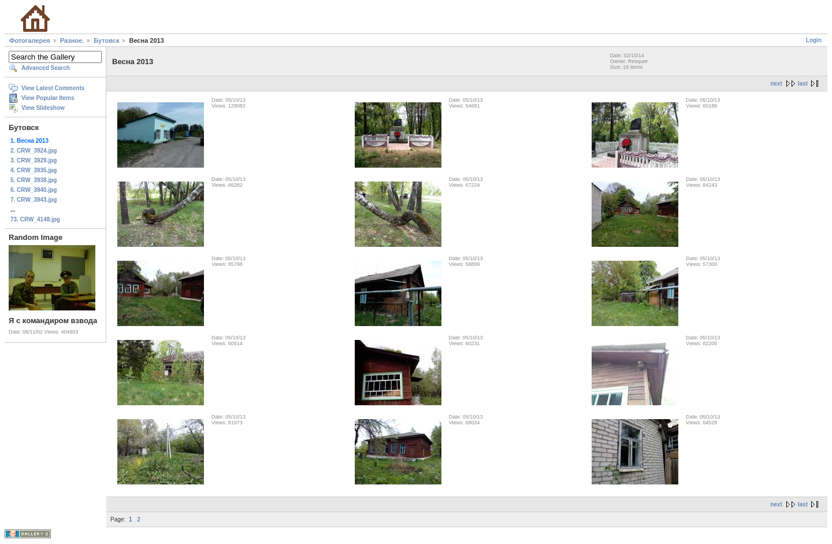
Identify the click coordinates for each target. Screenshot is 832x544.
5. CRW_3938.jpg (33, 180)
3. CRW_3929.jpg (33, 160)
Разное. (72, 40)
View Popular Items (48, 98)
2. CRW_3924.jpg (33, 150)
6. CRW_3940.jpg (33, 190)
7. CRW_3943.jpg (33, 200)
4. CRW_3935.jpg (33, 170)
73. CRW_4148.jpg (35, 219)
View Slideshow (43, 108)
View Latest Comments (52, 88)
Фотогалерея (29, 40)
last (803, 83)
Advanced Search (45, 68)
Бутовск (106, 40)
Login (814, 40)
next (776, 83)
